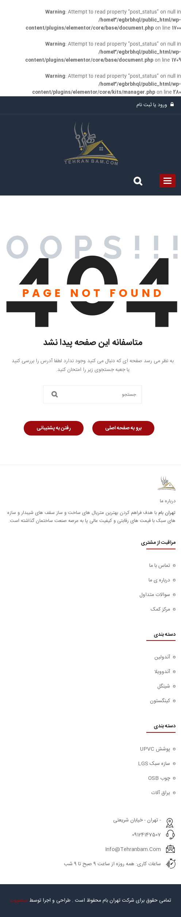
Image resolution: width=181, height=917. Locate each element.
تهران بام (167, 513)
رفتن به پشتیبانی (53, 428)
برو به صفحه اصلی (123, 428)
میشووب (19, 900)
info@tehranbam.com (133, 849)
